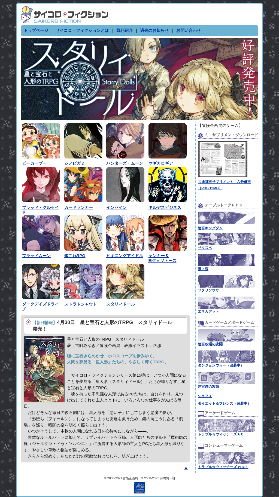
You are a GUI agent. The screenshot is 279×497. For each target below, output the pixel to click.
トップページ (36, 30)
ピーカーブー (34, 163)
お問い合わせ (188, 30)
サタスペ (205, 248)
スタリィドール (120, 304)
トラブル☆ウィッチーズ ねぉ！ (223, 467)
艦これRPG (75, 255)
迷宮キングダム (210, 228)
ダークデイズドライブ (40, 306)
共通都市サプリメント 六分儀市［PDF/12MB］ (224, 181)
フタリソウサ (208, 290)
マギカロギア (160, 163)
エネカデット (208, 311)
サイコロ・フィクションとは (82, 30)
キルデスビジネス (164, 207)
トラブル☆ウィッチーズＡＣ (221, 434)
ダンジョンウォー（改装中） (221, 365)
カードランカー (78, 207)
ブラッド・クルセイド (40, 210)
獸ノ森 (203, 269)
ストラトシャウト (80, 304)
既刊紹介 (124, 30)
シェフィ (205, 396)
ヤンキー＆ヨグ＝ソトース (162, 258)
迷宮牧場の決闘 (210, 344)
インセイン (116, 207)
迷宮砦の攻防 (208, 387)
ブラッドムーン (36, 255)
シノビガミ (74, 163)
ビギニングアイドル (124, 255)
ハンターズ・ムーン (124, 163)
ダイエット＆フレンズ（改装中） (224, 403)
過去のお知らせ (154, 30)
